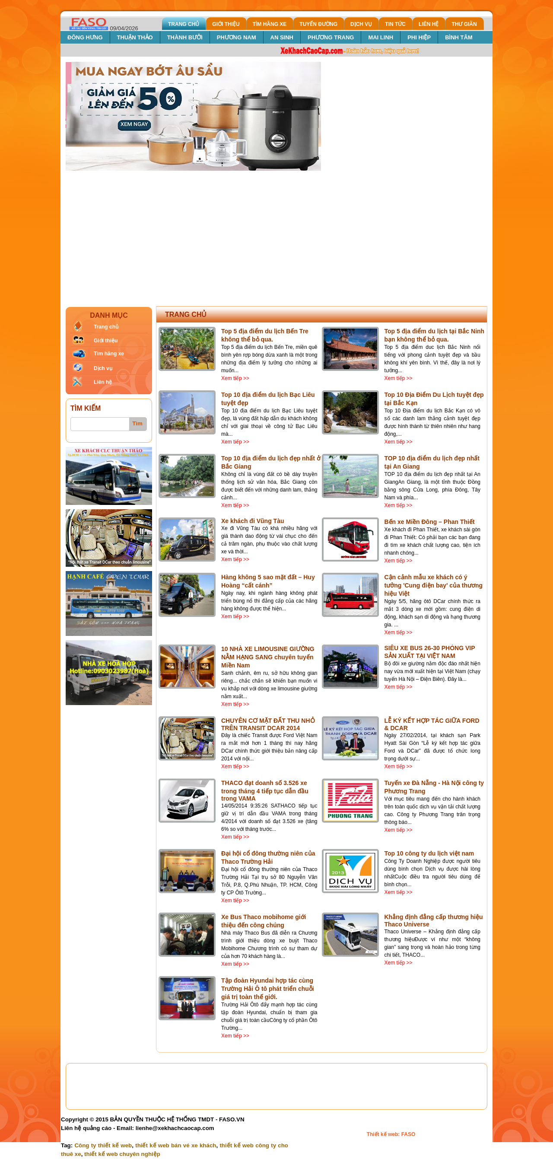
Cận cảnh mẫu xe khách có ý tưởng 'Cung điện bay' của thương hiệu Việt (434, 585)
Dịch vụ (103, 368)
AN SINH (281, 37)
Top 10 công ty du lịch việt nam (429, 853)
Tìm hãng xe (109, 354)
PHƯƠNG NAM (236, 37)
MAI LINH (380, 37)
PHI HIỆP (419, 37)
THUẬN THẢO (135, 37)
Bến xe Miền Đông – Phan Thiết (430, 521)
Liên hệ (103, 382)
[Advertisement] (276, 236)
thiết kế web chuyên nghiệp (122, 1154)
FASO (408, 1134)
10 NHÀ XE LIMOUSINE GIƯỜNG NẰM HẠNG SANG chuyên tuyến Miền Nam (268, 657)
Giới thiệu (106, 341)
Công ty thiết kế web (103, 1145)
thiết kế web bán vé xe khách (175, 1145)
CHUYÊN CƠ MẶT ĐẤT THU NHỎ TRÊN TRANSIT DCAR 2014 (268, 724)
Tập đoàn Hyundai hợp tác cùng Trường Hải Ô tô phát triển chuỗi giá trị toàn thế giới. (267, 988)
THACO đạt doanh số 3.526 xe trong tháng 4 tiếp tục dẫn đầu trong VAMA (264, 790)
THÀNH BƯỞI (185, 37)
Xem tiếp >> (235, 378)
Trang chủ (106, 327)
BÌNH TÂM (459, 37)
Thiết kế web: (384, 1134)
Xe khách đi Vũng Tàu (252, 520)
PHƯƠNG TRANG (331, 37)
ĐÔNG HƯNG (85, 37)
